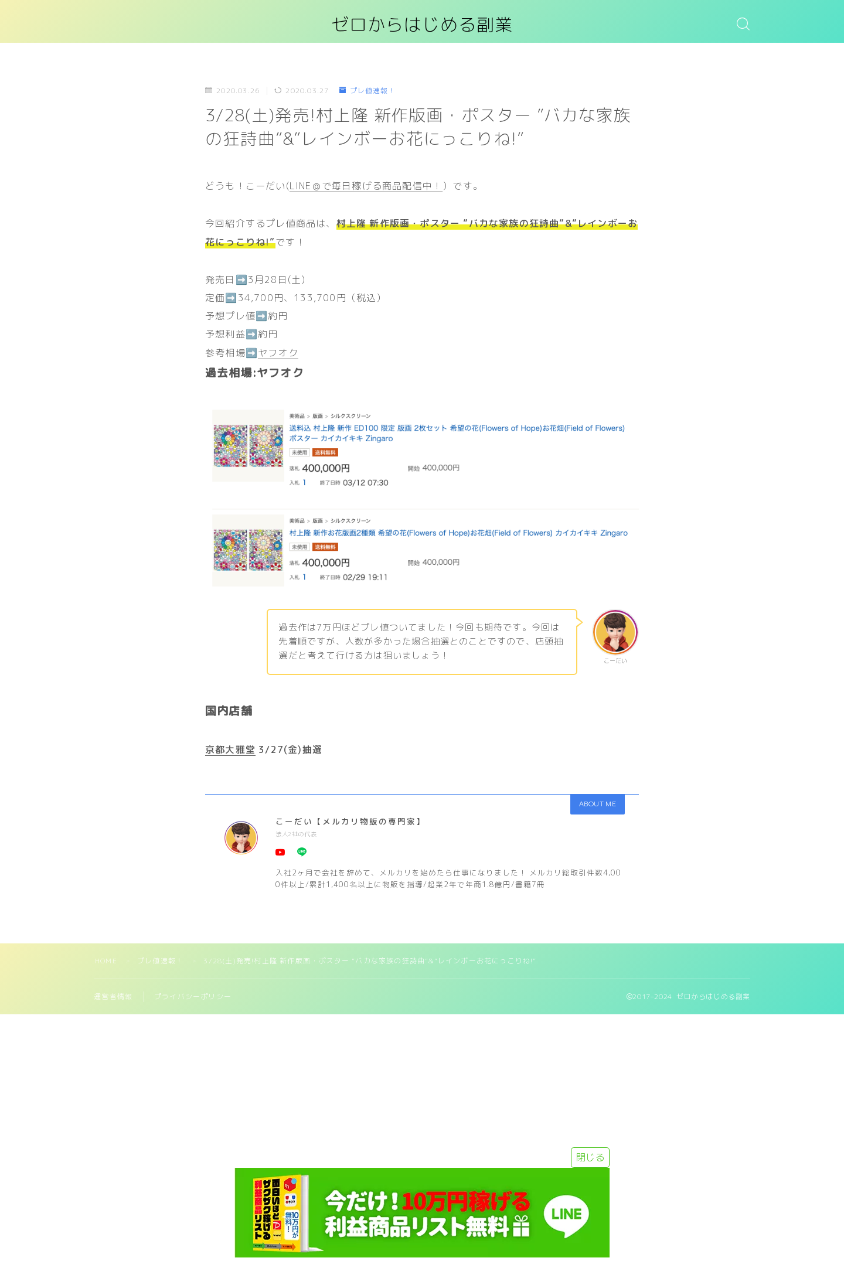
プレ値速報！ (367, 91)
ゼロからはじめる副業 (422, 25)
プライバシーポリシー (193, 996)
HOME (106, 961)
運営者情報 (113, 996)
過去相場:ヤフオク (254, 372)
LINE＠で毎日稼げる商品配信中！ (366, 185)
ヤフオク (278, 352)
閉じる (590, 1157)
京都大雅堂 (230, 749)
